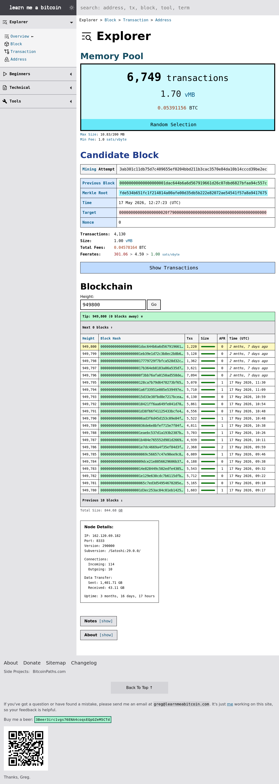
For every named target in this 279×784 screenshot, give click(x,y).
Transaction (135, 20)
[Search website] (177, 7)
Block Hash (111, 338)
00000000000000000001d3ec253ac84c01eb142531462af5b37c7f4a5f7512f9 (165, 490)
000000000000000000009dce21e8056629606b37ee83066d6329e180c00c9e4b (165, 461)
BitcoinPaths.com (49, 671)
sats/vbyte (117, 139)
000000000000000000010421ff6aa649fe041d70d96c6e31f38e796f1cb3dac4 (165, 404)
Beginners (20, 74)
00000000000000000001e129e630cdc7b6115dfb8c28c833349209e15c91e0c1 (165, 476)
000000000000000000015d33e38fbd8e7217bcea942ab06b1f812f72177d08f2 (165, 397)
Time (87, 202)
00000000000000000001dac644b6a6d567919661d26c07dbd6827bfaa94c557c (165, 346)
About (11, 663)
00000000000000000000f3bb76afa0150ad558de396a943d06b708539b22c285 (165, 375)
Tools (15, 101)
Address (163, 20)
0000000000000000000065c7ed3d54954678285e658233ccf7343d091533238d (165, 483)
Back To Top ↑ (139, 687)
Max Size (88, 134)
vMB (190, 94)
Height (88, 338)
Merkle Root (95, 193)
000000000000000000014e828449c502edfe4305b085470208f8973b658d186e (165, 469)
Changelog (84, 663)
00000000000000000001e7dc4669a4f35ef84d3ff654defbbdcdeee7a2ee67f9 (165, 447)
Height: (87, 296)
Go (153, 304)
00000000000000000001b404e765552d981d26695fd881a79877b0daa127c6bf (165, 440)
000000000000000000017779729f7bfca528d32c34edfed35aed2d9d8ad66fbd (165, 361)
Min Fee (87, 139)
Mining (89, 169)
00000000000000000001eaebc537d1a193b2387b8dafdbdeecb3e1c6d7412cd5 (165, 433)
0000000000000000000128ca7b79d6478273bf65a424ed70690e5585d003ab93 (165, 382)
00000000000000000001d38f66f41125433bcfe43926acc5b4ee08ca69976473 (165, 411)
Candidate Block (119, 155)
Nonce (88, 222)
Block (110, 20)
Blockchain (106, 286)
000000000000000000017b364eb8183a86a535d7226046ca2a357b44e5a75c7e (165, 368)
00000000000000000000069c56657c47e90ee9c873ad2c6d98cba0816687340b (165, 454)
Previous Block (98, 183)
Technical (20, 87)
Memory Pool (111, 56)
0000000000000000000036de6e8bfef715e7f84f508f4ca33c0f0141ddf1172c (165, 425)
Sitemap (56, 663)
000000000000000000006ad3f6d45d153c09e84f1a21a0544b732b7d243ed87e (165, 418)
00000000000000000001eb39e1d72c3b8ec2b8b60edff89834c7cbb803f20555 (165, 354)
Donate (32, 663)
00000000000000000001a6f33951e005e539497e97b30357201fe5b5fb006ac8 (165, 390)
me (230, 704)
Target (89, 212)
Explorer (19, 22)
